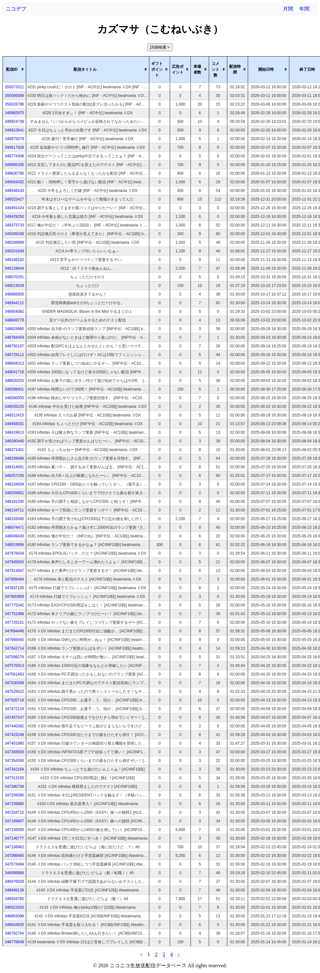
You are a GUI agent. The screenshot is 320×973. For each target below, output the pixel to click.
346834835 (14, 924)
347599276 (14, 657)
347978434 (14, 553)
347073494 (14, 864)
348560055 (14, 398)
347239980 (14, 804)
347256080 (14, 795)
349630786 (14, 173)
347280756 (14, 786)
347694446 (14, 631)
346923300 (14, 907)
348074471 (14, 527)
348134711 (14, 510)
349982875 (14, 113)
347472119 (14, 709)
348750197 (14, 346)
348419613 (14, 432)
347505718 (14, 700)
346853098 (14, 916)
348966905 (14, 294)
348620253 (14, 380)
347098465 (14, 855)
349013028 (14, 285)
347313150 (14, 778)
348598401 (14, 389)
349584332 (14, 182)
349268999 (14, 242)
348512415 (14, 415)
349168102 (14, 259)
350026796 (14, 104)
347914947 (14, 570)
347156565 (14, 829)
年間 (304, 9)
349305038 (14, 234)
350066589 (14, 95)
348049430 (14, 536)
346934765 (14, 899)
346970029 (14, 881)
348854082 (14, 311)
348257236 (14, 475)
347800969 (14, 596)
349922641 (14, 130)
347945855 (14, 562)
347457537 (14, 717)
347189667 (14, 821)
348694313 (14, 363)
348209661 (14, 493)
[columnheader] (14, 69)
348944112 (14, 303)
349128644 (14, 268)
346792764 (14, 933)
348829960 (14, 329)
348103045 (14, 519)
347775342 (14, 605)
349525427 (14, 199)
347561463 (14, 674)
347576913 (14, 665)
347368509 (14, 752)
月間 (288, 9)
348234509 (14, 484)
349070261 (14, 277)
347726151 (14, 622)
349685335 (14, 164)
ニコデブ (16, 9)
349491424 (14, 208)
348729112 (14, 354)
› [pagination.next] (179, 954)
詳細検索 (160, 47)
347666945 (14, 639)
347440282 (14, 726)
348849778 (14, 320)
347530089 (14, 683)
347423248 (14, 734)
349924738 (14, 121)
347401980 (14, 743)
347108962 (14, 847)
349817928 (14, 147)
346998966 (14, 873)
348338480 (14, 458)
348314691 (14, 467)
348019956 (14, 544)
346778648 (14, 942)
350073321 (14, 87)
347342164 (14, 769)
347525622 (14, 691)
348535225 (14, 406)
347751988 (14, 614)
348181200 (14, 501)
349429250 (14, 216)
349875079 (14, 139)
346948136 (14, 890)
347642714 (14, 648)
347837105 (14, 588)
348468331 (14, 424)
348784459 (14, 337)
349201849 (14, 251)
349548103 (14, 190)
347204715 (14, 812)
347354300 (14, 760)
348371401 (14, 449)
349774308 (14, 156)
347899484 (14, 579)
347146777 (14, 838)
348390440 (14, 441)
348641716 (14, 372)
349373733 (14, 225)
